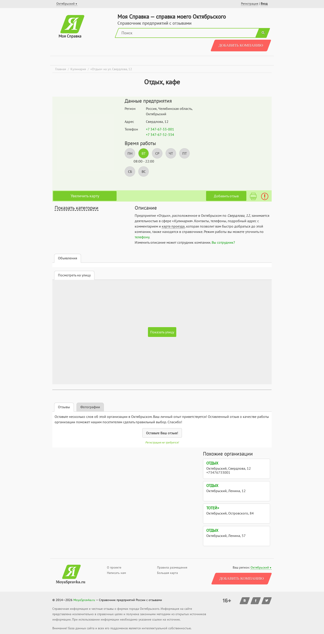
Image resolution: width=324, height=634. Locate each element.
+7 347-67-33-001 (160, 129)
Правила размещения (172, 567)
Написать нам (116, 573)
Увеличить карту (85, 195)
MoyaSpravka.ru (84, 600)
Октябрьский (260, 567)
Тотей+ (212, 508)
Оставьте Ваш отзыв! (162, 433)
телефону (142, 237)
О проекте (114, 567)
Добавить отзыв (226, 196)
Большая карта (167, 573)
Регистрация (249, 4)
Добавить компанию (241, 45)
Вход (264, 4)
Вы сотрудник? (223, 242)
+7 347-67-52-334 (160, 134)
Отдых (212, 463)
